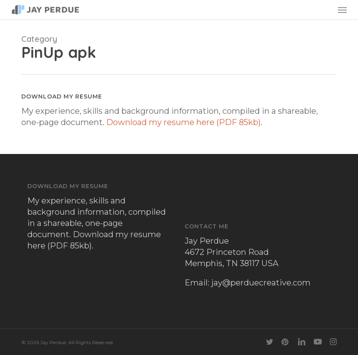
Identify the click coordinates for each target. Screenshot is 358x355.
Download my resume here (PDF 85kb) (183, 122)
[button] (342, 10)
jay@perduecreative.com (261, 282)
